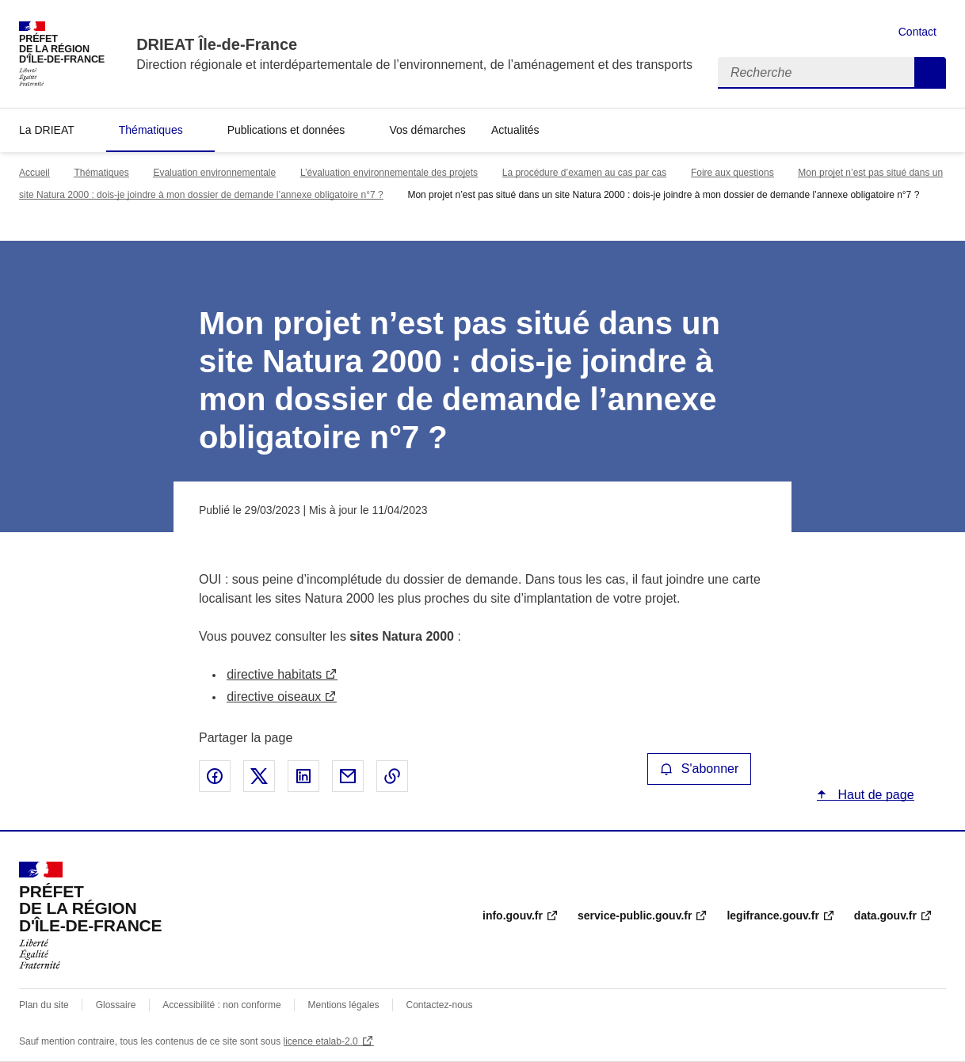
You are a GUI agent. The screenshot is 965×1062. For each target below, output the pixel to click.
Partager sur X (259, 776)
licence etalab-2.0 (321, 1041)
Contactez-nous (439, 1005)
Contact (917, 31)
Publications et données (286, 130)
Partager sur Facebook (215, 776)
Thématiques (151, 130)
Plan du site (44, 1005)
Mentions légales (344, 1005)
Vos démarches (427, 130)
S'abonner (699, 768)
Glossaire (116, 1005)
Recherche (930, 73)
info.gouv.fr (512, 915)
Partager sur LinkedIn (303, 776)
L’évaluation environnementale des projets (389, 172)
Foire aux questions (732, 172)
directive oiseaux (274, 696)
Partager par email (348, 776)
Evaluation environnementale (214, 172)
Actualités (515, 130)
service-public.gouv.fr (635, 915)
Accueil (34, 172)
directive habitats (274, 674)
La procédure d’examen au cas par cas (584, 172)
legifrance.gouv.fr (772, 915)
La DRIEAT (46, 130)
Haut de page (874, 794)
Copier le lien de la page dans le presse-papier (392, 776)
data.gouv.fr (885, 915)
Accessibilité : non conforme (221, 1005)
